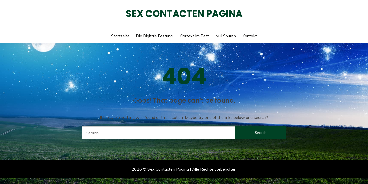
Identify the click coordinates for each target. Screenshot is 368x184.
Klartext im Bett (194, 35)
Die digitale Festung (154, 35)
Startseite (120, 35)
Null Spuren (225, 35)
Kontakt (249, 35)
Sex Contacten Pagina (184, 13)
